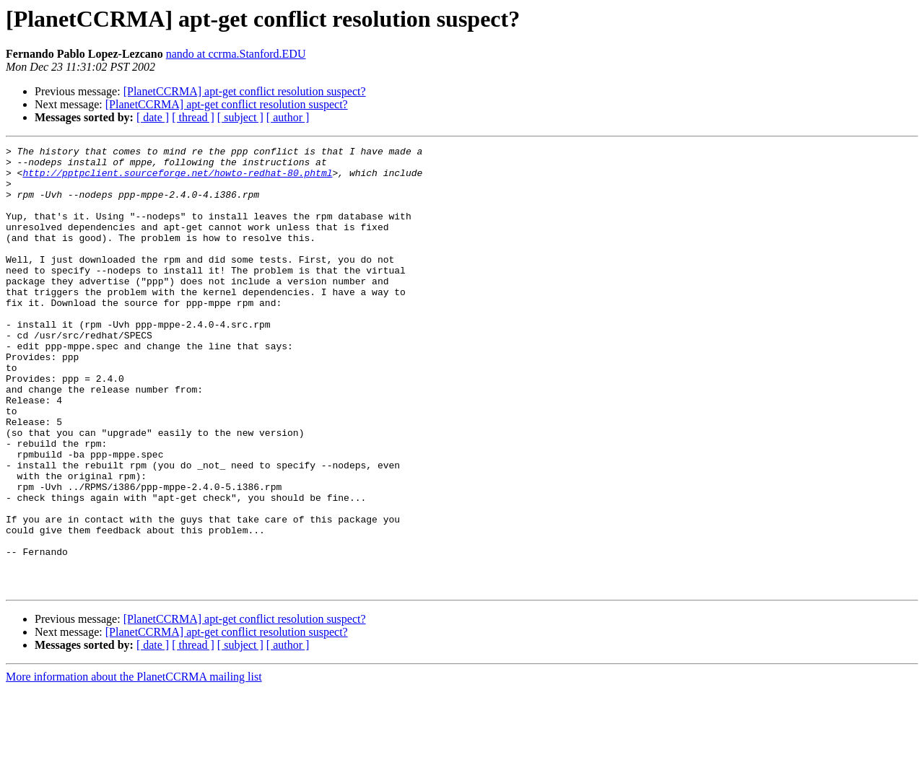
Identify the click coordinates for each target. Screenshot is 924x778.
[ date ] (152, 117)
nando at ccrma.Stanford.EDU (236, 54)
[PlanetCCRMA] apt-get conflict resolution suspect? (244, 91)
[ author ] (288, 117)
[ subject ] (240, 117)
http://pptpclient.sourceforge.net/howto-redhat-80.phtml (177, 178)
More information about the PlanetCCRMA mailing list (134, 765)
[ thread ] (193, 117)
